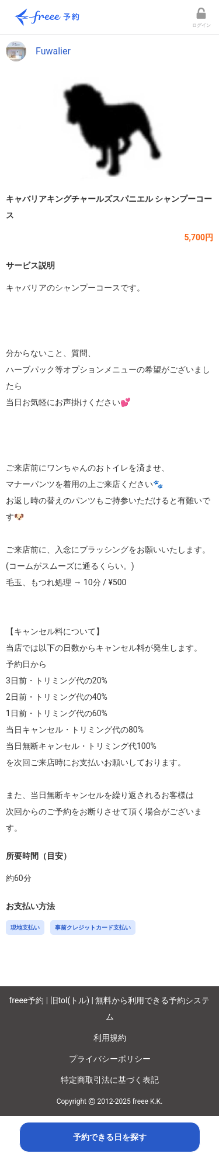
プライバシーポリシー (110, 1058)
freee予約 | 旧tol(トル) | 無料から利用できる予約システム (109, 1008)
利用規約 (109, 1037)
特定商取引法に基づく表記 (110, 1079)
